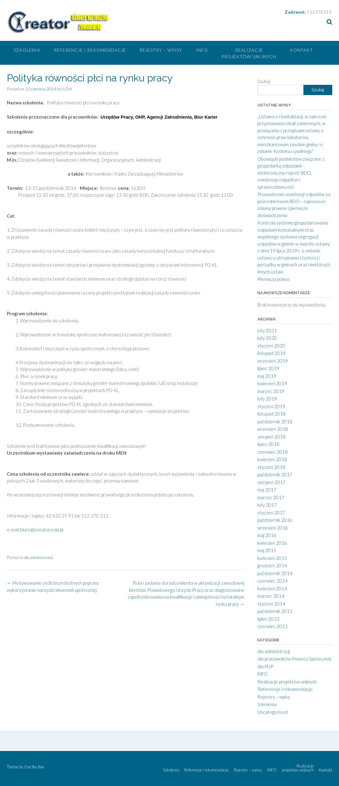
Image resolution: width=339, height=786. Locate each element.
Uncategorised (272, 712)
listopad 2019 (271, 353)
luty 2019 (267, 398)
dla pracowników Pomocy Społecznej (294, 659)
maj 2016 (266, 535)
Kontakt (301, 50)
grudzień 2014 (272, 565)
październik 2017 (274, 474)
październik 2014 (274, 573)
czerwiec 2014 (272, 580)
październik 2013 (274, 611)
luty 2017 (267, 505)
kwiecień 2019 (272, 383)
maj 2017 (266, 489)
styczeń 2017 (271, 512)
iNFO (202, 50)
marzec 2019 (270, 391)
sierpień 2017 (271, 482)
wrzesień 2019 (272, 361)
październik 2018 (274, 421)
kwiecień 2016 (272, 543)
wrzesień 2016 (272, 528)
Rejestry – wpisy (160, 50)
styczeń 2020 (271, 345)
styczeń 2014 (271, 603)
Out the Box (34, 766)
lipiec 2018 (268, 444)
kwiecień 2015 (272, 558)
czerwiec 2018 (272, 452)
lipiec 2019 (268, 368)
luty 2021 (267, 330)
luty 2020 (267, 338)
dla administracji (38, 557)
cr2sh (67, 88)
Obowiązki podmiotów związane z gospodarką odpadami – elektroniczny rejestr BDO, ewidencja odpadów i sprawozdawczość (290, 173)
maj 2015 (266, 550)
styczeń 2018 (271, 467)
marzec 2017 (270, 497)
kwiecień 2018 (272, 459)
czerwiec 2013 (272, 626)
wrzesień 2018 (272, 429)
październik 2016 (274, 520)
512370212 (319, 12)
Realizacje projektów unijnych (248, 53)
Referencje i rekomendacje (90, 50)
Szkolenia (27, 50)
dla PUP (265, 666)
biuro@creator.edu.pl (41, 529)
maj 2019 (266, 376)
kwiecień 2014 (272, 588)
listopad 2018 (271, 414)
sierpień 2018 (271, 436)
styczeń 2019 (271, 406)
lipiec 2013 (268, 619)
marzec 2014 (270, 596)
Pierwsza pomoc (273, 279)
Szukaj (263, 81)
